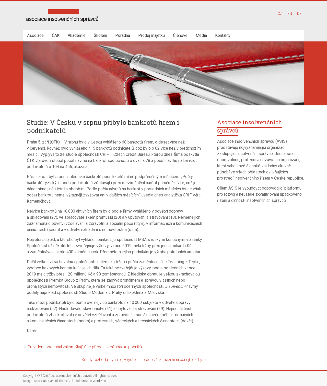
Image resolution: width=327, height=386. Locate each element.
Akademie (77, 35)
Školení (100, 35)
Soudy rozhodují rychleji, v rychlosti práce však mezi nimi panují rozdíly (144, 359)
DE (299, 14)
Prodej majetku (151, 35)
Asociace (35, 35)
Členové (180, 35)
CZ (280, 14)
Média (201, 35)
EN (289, 14)
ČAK (56, 35)
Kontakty (223, 35)
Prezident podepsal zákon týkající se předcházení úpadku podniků (82, 347)
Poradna (122, 35)
